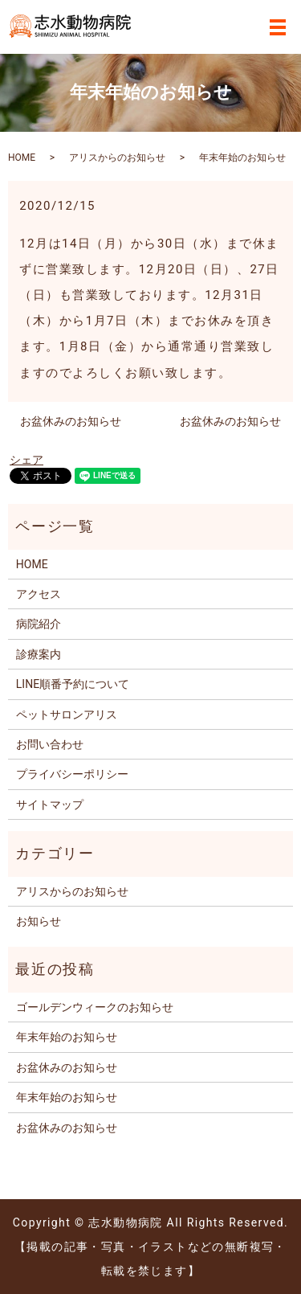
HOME (21, 157)
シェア (26, 459)
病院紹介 (38, 623)
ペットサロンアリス (66, 714)
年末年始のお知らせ (66, 1036)
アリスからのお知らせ (117, 157)
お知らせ (38, 921)
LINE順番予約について (72, 684)
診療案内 (38, 654)
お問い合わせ (49, 744)
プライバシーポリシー (72, 774)
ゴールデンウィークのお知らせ (94, 1007)
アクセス (38, 594)
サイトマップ (49, 804)
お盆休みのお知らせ (70, 421)
